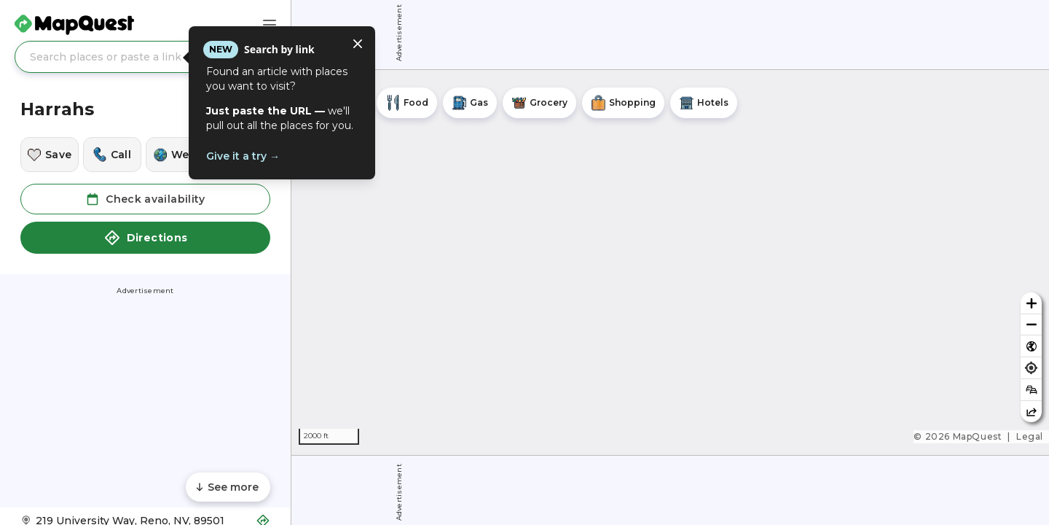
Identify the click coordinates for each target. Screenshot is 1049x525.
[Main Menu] (269, 25)
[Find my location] (1031, 367)
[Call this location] (112, 154)
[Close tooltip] (358, 44)
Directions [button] (145, 237)
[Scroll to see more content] (228, 487)
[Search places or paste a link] (145, 57)
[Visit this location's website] (175, 154)
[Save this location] (49, 154)
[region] (670, 262)
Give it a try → (243, 156)
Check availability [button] (145, 199)
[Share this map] (1031, 411)
